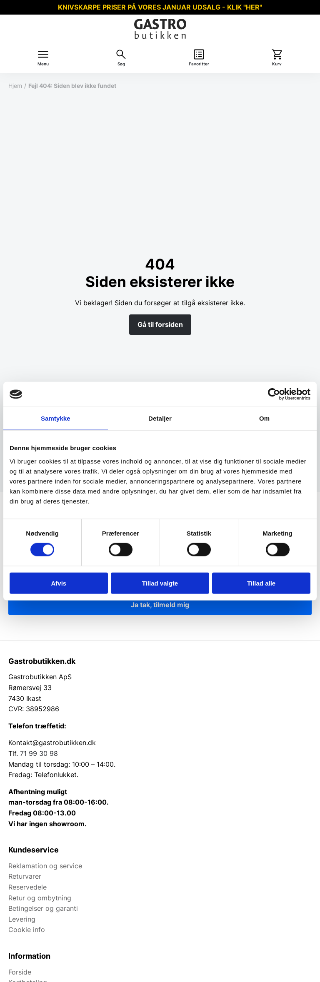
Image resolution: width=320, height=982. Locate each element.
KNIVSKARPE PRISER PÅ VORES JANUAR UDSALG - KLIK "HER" (160, 7)
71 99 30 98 (39, 753)
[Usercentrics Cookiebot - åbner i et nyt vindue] (274, 394)
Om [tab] (264, 418)
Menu (43, 64)
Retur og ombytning (39, 898)
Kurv (277, 64)
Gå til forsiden (160, 324)
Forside (19, 972)
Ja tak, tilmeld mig (160, 605)
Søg (121, 64)
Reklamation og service (45, 866)
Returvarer (24, 876)
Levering (21, 919)
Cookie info (26, 929)
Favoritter (199, 64)
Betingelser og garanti (43, 908)
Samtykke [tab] (55, 418)
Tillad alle (261, 582)
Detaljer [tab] (160, 418)
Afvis (58, 582)
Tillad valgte (160, 582)
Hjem (15, 85)
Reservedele (27, 887)
